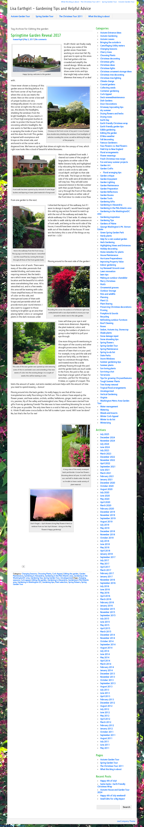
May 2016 (104, 593)
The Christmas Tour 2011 (90, 2)
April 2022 (105, 463)
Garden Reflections (109, 192)
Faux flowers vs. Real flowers (113, 146)
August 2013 (106, 686)
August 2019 (106, 521)
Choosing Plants (44, 574)
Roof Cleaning (106, 323)
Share (32, 566)
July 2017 (104, 560)
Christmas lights (107, 68)
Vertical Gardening (108, 394)
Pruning (103, 310)
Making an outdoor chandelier (113, 278)
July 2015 (104, 618)
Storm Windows (107, 359)
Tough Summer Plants (110, 381)
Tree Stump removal (109, 384)
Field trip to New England (111, 149)
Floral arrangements (109, 152)
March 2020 (105, 505)
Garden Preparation (109, 188)
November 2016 (107, 580)
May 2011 (104, 748)
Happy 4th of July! (108, 781)
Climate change (107, 81)
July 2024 (104, 444)
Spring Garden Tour (109, 2)
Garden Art (105, 165)
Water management (109, 406)
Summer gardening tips (110, 362)
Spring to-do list (107, 352)
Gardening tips (48, 582)
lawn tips (104, 274)
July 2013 (104, 690)
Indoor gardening (108, 265)
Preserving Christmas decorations (115, 307)
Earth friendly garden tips (111, 126)
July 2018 (104, 541)
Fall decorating (107, 139)
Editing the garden (70, 574)
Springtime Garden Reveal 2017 (36, 35)
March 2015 (105, 631)
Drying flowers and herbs (111, 113)
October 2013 (106, 680)
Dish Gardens (106, 100)
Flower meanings (108, 155)
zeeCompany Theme (126, 821)
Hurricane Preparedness (111, 258)
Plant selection (61, 582)
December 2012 (107, 703)
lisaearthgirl (18, 39)
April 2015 (105, 628)
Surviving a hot (107, 371)
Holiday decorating (108, 249)
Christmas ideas (107, 65)
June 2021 (105, 470)
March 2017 (105, 570)
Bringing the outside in (110, 42)
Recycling (104, 316)
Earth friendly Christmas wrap (114, 123)
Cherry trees (106, 52)
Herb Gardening (107, 242)
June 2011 (105, 745)
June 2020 (105, 496)
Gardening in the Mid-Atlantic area (59, 576)
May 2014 (104, 657)
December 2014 (107, 635)
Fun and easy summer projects (114, 162)
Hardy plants (106, 236)
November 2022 (107, 460)
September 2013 (107, 683)
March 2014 (105, 664)
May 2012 (104, 715)
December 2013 (107, 673)
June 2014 (105, 654)
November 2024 (107, 441)
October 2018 (106, 538)
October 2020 (106, 486)
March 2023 (105, 453)
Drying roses (106, 117)
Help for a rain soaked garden (113, 239)
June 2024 (105, 447)
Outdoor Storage (108, 291)
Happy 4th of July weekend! (112, 795)
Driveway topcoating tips (111, 107)
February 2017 (107, 573)
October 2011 (106, 732)
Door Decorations (108, 104)
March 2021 (105, 473)
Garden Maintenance (109, 185)
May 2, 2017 (29, 39)
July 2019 (104, 525)
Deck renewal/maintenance (112, 97)
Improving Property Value (111, 261)
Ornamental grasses (109, 287)
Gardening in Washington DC (29, 582)
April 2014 (105, 660)
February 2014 (107, 667)
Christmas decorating (110, 58)
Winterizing (105, 423)
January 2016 (106, 605)
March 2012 (105, 722)
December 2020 (107, 483)
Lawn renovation (107, 271)
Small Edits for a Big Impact (112, 799)
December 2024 (107, 437)
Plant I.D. (104, 300)
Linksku (21, 825)
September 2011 (107, 735)
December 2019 (107, 512)
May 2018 (104, 547)
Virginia (103, 397)
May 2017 (104, 563)
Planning (104, 297)
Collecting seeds (107, 87)
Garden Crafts (106, 168)
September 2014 (107, 644)
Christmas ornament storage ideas (116, 71)
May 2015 (104, 625)
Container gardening (109, 91)
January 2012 (106, 728)
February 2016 (107, 602)
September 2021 (107, 466)
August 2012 (106, 706)
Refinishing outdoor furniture (113, 320)
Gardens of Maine (108, 223)
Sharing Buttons (7, 825)
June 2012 (105, 712)
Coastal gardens (107, 84)
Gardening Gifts (107, 201)
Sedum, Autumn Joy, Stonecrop (114, 329)
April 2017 (105, 567)
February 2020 (107, 508)
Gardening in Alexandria (34, 576)
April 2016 (105, 596)
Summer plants (106, 365)
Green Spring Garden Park (112, 232)
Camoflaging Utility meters (112, 45)
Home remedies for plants (112, 252)
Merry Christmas (107, 281)
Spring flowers (74, 582)
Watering (104, 410)
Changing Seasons (29, 574)
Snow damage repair (109, 336)
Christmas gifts (107, 62)
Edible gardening (107, 130)
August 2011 (106, 738)
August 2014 (106, 648)
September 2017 (107, 557)
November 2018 (107, 534)
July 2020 (104, 492)
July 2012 (104, 709)
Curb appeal (26, 580)
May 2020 (104, 499)
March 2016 (105, 599)
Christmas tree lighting (110, 78)
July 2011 (104, 741)
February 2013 (107, 699)
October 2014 (106, 641)
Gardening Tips (37, 578)
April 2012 (105, 719)
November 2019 (107, 515)
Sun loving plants (108, 368)
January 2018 (106, 554)
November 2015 (107, 612)
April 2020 (105, 502)
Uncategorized (66, 578)
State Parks (105, 355)
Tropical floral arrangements (113, 388)
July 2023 (104, 450)
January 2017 (106, 576)
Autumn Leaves (107, 39)
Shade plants (106, 333)
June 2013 (105, 693)
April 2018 (105, 551)
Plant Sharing (106, 304)
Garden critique (107, 176)
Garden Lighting (107, 182)
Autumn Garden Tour (126, 2)
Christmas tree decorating (112, 75)
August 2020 (106, 489)
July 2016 (104, 586)
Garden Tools (106, 198)
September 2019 (107, 518)
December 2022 (107, 457)
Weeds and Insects (108, 413)
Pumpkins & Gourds (109, 313)
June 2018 (105, 544)
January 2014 (106, 670)
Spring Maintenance (109, 349)
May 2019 (104, 528)
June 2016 (105, 589)
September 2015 (107, 615)
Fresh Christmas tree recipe (112, 159)
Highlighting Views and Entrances (115, 245)
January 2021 (106, 479)
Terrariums (105, 375)
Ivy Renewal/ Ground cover (112, 268)
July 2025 (104, 434)
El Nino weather (107, 136)
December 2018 (107, 531)
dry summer (105, 110)
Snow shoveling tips (109, 339)
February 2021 (107, 476)
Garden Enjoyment (108, 179)
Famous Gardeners (108, 142)
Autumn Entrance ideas (110, 33)
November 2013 (107, 677)
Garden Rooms (107, 195)
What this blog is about (70, 2)
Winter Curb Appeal (109, 416)
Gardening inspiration (110, 217)
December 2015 (107, 609)
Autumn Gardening (108, 36)
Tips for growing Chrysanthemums (116, 378)
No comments (41, 39)
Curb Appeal (57, 574)
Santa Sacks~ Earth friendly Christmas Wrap (111, 785)
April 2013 (105, 696)
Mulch (102, 284)
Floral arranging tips (112, 172)
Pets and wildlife (107, 294)
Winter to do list (107, 419)
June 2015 (105, 622)
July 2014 (104, 651)
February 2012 (107, 725)
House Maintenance (109, 255)
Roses (103, 326)
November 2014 (107, 638)
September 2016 (107, 583)
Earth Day (104, 120)
